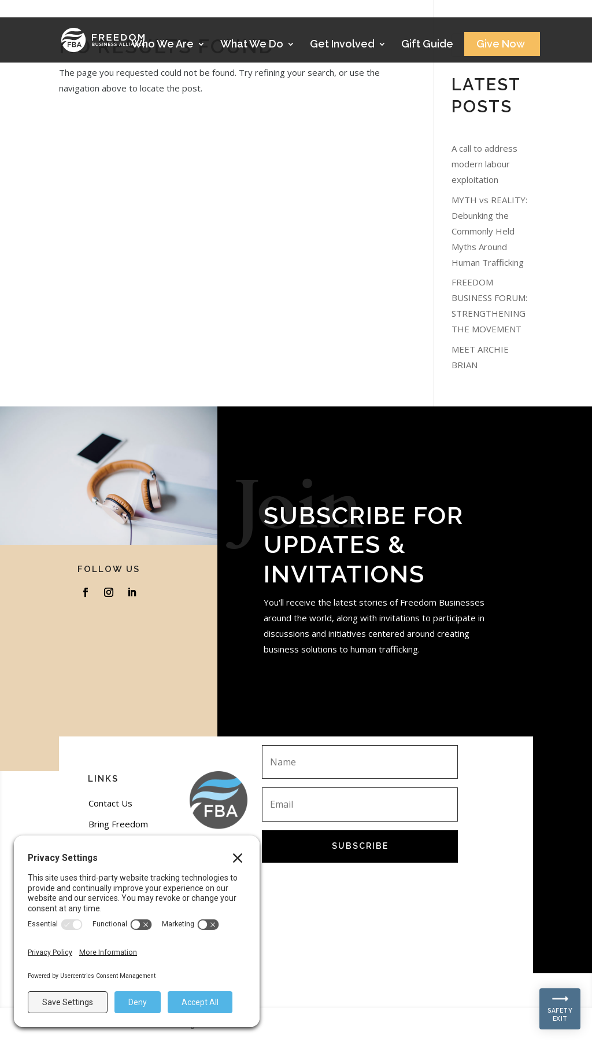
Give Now (500, 45)
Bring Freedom (118, 824)
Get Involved (342, 45)
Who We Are (162, 45)
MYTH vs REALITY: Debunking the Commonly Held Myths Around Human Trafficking (489, 231)
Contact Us (110, 803)
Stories (499, 12)
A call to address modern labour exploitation (484, 163)
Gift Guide (427, 45)
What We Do (251, 45)
